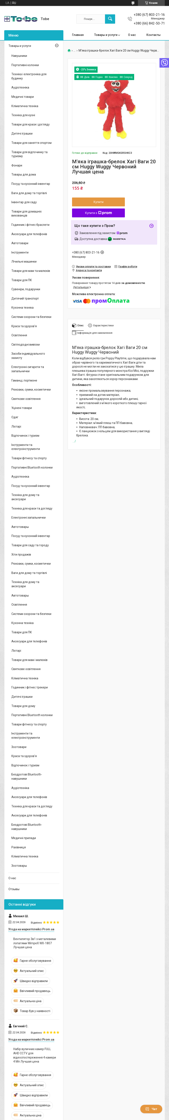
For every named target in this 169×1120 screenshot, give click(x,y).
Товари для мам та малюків (30, 271)
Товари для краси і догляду (30, 124)
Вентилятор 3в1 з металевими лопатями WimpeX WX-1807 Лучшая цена (34, 943)
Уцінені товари (21, 408)
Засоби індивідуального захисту (28, 356)
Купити (99, 202)
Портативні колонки (25, 65)
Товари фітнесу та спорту (29, 458)
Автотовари (19, 243)
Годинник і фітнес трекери (29, 687)
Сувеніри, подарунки (25, 289)
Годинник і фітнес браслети (30, 224)
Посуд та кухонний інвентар (30, 183)
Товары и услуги (105, 35)
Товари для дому (23, 706)
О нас (132, 35)
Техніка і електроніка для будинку (28, 76)
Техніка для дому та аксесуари (25, 497)
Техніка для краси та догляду (31, 508)
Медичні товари (22, 96)
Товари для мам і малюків (29, 660)
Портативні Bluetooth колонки (32, 467)
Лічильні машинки (24, 261)
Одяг (14, 417)
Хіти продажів (21, 554)
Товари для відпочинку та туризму (29, 154)
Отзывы (13, 889)
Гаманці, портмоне (24, 380)
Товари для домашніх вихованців (26, 213)
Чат (151, 1109)
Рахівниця (18, 847)
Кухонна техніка (22, 307)
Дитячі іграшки (22, 133)
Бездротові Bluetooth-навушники (26, 776)
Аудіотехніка (20, 87)
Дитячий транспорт (25, 298)
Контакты (153, 35)
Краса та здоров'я (24, 326)
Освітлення (19, 335)
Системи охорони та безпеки (31, 317)
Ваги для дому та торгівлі (29, 193)
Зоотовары (19, 865)
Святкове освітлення (26, 399)
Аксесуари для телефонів (29, 234)
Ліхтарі (16, 426)
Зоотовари (18, 747)
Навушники (19, 55)
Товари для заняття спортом (31, 142)
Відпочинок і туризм (25, 435)
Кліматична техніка (24, 106)
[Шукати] (110, 19)
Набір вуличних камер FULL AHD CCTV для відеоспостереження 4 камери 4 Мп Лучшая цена (34, 1055)
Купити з (98, 213)
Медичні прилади (23, 838)
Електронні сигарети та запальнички (27, 369)
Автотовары (20, 527)
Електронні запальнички (28, 517)
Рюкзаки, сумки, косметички (31, 389)
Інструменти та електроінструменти (25, 447)
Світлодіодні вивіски (25, 344)
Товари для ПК (21, 280)
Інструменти (20, 252)
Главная (78, 35)
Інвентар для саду (24, 202)
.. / (74, 441)
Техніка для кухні (23, 115)
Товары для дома (23, 174)
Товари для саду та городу (30, 545)
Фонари (16, 165)
